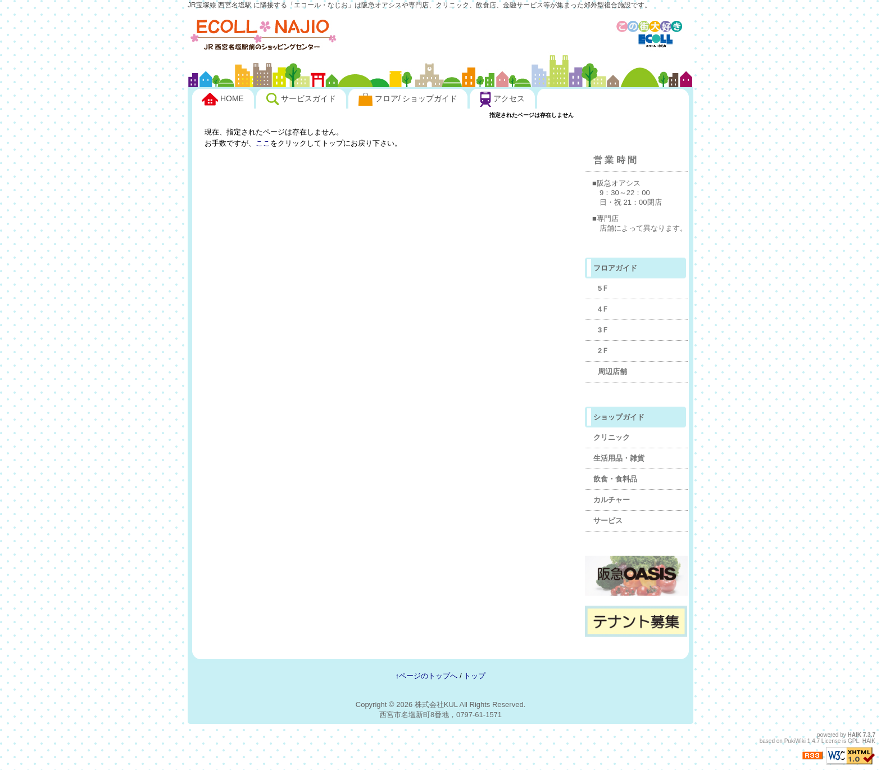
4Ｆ (603, 309)
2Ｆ (603, 350)
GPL (853, 741)
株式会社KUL (436, 704)
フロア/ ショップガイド (408, 99)
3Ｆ (603, 330)
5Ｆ (603, 288)
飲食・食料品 (615, 479)
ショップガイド (618, 417)
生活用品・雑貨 (618, 458)
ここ (263, 143)
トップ (474, 676)
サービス (608, 520)
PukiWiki (795, 741)
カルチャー (611, 500)
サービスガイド (301, 99)
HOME (223, 99)
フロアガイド (615, 268)
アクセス (502, 99)
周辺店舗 (612, 371)
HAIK (854, 735)
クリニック (611, 437)
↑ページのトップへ (427, 676)
